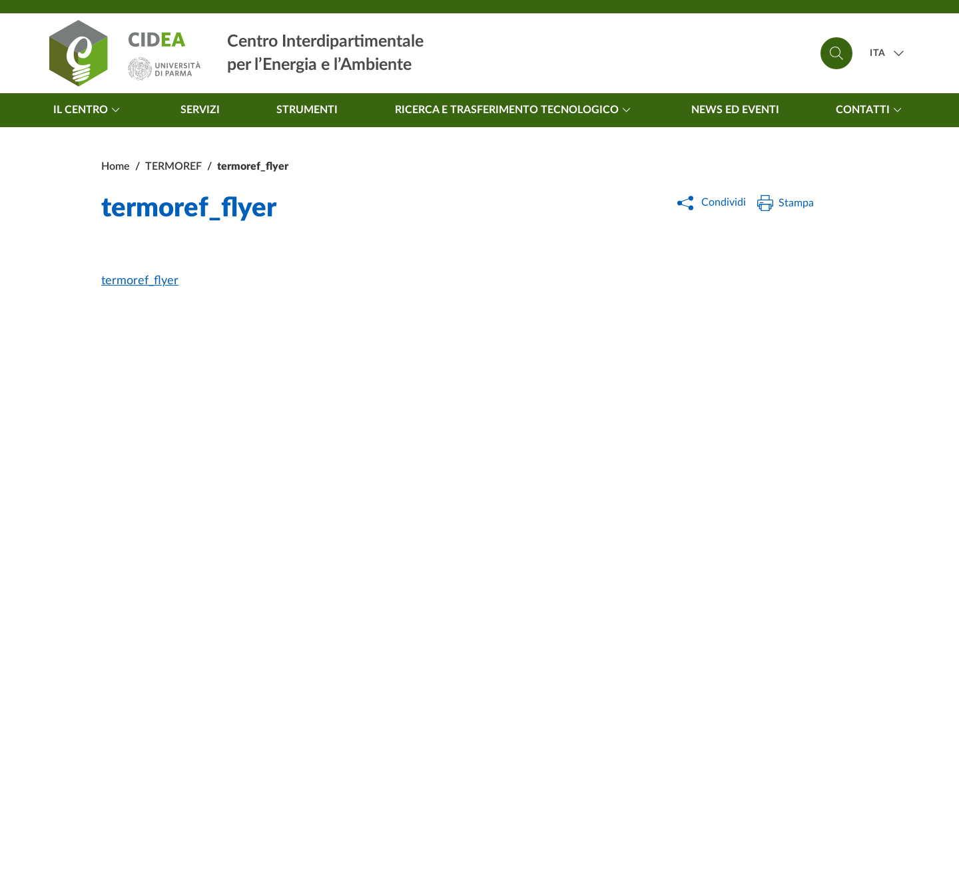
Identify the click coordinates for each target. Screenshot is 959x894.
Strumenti (307, 110)
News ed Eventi (735, 110)
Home (115, 166)
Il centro (88, 110)
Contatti (871, 110)
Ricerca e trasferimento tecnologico (515, 110)
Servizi (200, 110)
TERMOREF (173, 166)
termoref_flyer (139, 281)
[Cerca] (836, 53)
